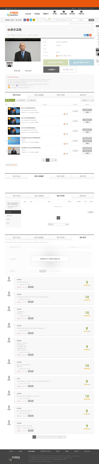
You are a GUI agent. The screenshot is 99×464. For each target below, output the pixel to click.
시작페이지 (9, 8)
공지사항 (9, 212)
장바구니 (85, 8)
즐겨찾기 (17, 8)
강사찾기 (91, 8)
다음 (55, 160)
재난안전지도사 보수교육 (79, 23)
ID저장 (59, 20)
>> (64, 437)
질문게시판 (9, 215)
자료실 (8, 219)
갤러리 (8, 223)
